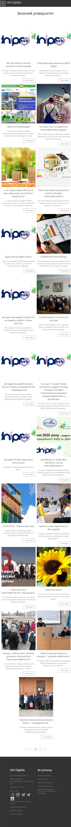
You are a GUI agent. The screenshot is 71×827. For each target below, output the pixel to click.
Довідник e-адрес (16, 810)
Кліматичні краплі (53, 589)
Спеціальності (43, 779)
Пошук (12, 803)
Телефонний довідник (18, 807)
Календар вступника (45, 786)
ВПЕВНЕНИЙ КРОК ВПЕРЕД (53, 256)
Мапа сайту (14, 791)
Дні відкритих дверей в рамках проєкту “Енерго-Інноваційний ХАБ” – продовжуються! (18, 386)
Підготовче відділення (46, 789)
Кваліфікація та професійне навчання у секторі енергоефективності (53, 462)
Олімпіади (41, 793)
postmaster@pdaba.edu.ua (19, 775)
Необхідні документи (45, 782)
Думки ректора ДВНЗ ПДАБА (18, 256)
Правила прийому (44, 775)
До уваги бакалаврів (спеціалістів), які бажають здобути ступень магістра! (18, 320)
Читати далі (29, 80)
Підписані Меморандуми (18, 126)
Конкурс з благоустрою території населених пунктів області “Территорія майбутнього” (18, 656)
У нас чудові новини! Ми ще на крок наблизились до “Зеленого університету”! (18, 193)
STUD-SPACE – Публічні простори (18, 526)
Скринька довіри (16, 814)
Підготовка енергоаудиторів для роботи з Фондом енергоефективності (53, 193)
